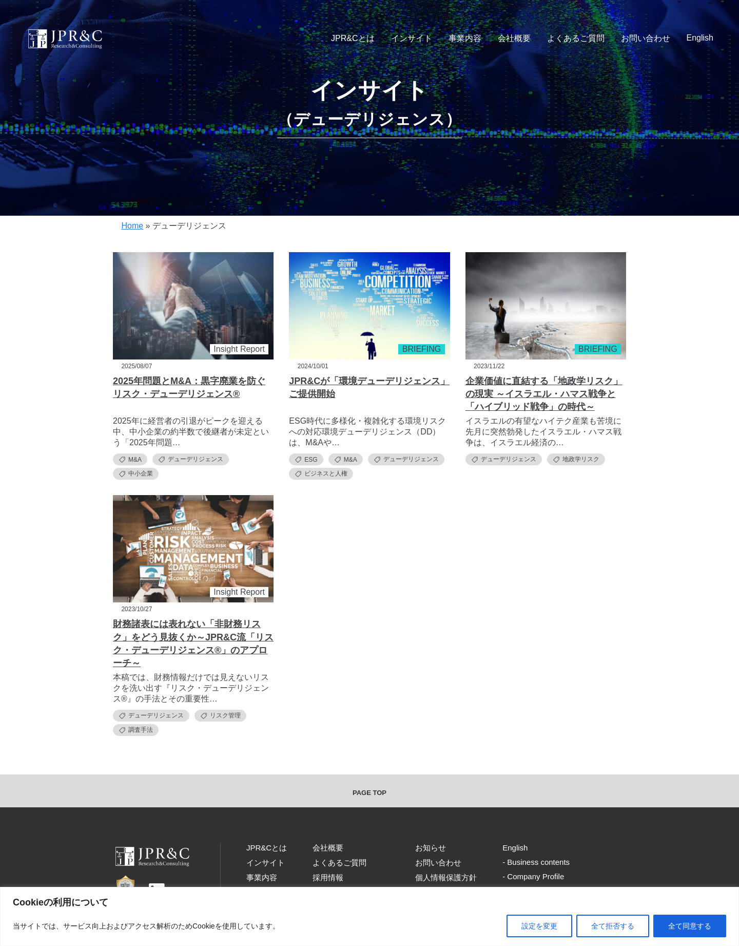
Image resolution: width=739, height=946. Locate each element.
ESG (306, 459)
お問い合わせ (645, 38)
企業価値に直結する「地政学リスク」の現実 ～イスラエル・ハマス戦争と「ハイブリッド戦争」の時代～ (544, 394)
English (700, 37)
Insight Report (239, 349)
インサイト (411, 38)
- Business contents (536, 862)
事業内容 (465, 38)
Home (132, 225)
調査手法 (136, 730)
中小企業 (136, 474)
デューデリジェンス (190, 459)
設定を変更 (539, 926)
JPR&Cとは (352, 38)
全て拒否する (612, 926)
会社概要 (514, 38)
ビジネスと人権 (321, 474)
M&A (130, 459)
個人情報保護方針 (446, 877)
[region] (369, 916)
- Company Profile (533, 876)
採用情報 (328, 877)
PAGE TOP (369, 793)
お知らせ (430, 847)
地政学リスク (576, 459)
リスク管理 (220, 716)
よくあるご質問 (576, 38)
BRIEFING (421, 349)
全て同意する (689, 926)
